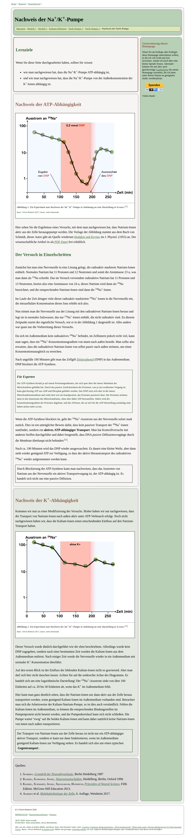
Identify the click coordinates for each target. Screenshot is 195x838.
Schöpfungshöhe (79, 829)
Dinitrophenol (85, 359)
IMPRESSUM (21, 814)
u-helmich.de (47, 829)
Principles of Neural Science (102, 784)
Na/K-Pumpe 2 (92, 28)
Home (13, 4)
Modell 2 (42, 28)
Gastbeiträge (162, 69)
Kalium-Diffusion (57, 28)
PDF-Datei (61, 241)
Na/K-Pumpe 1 (76, 28)
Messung (20, 28)
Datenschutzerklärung (38, 814)
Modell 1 (31, 28)
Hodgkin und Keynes (87, 237)
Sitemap (53, 814)
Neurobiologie (34, 4)
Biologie (22, 4)
